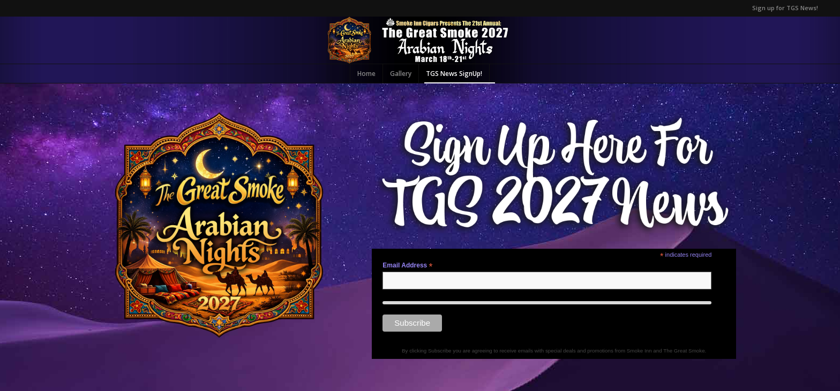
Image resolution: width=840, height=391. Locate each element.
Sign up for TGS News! (785, 8)
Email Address (407, 266)
